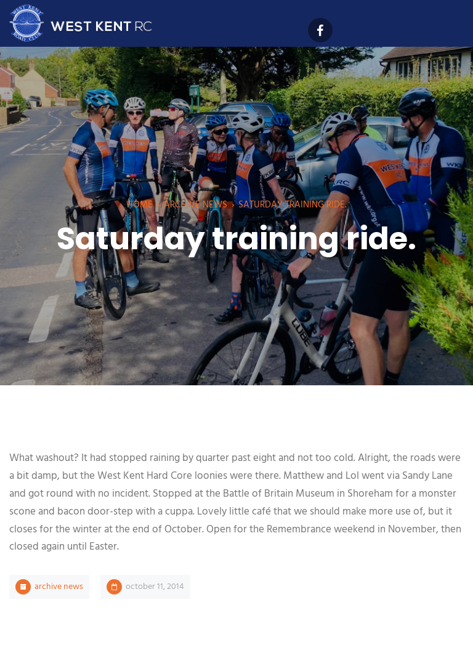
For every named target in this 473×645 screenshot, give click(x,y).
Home (140, 205)
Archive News (195, 205)
